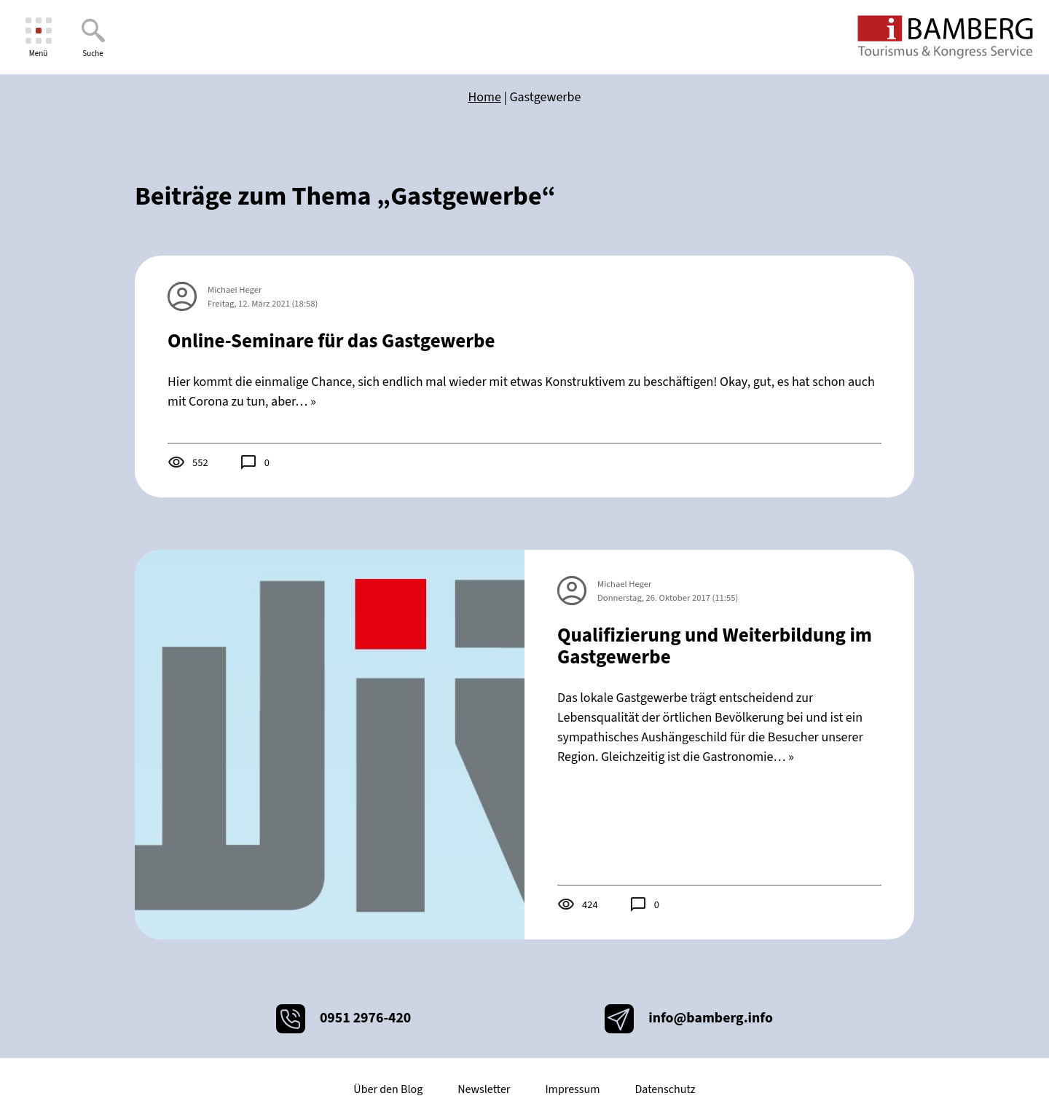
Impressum (572, 1089)
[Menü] (38, 37)
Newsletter (483, 1089)
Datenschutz (664, 1089)
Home (484, 97)
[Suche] (92, 37)
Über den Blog (388, 1089)
